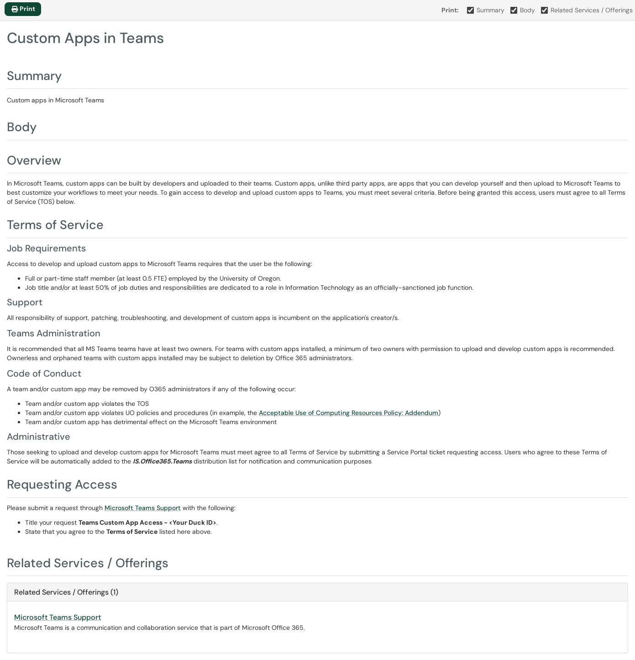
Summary (485, 10)
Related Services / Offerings (587, 10)
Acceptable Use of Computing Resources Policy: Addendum (348, 413)
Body (523, 10)
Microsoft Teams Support (143, 508)
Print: (450, 10)
